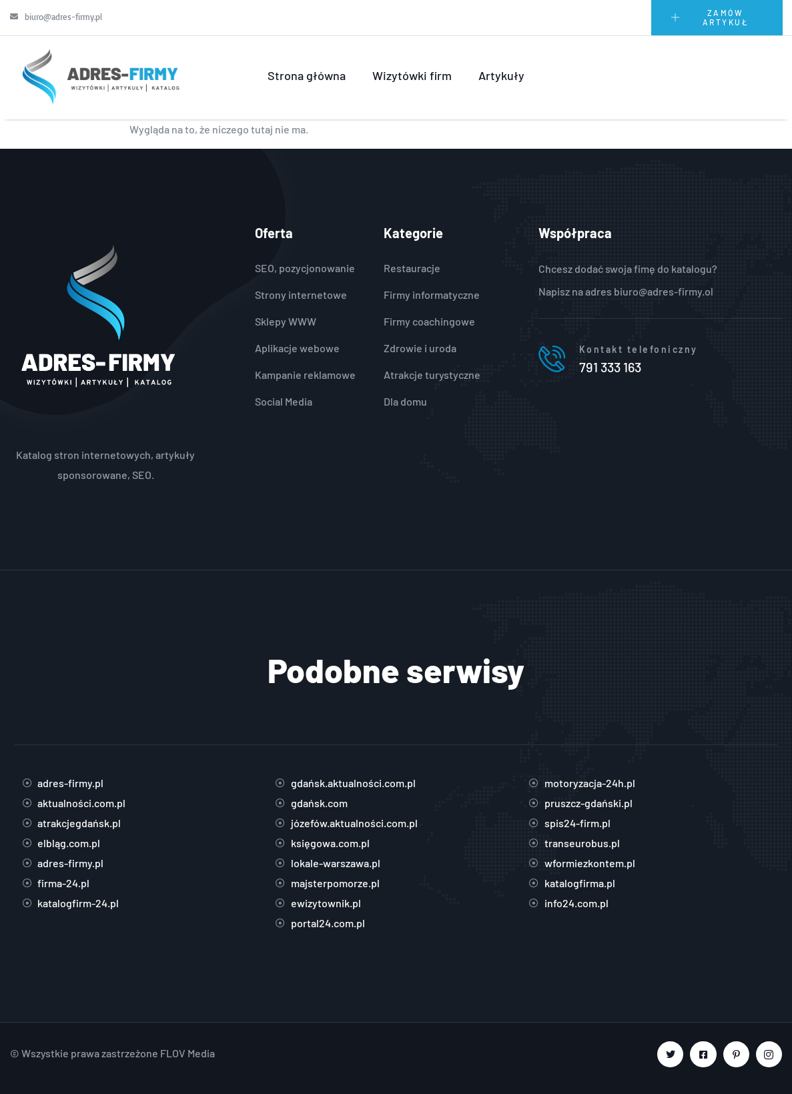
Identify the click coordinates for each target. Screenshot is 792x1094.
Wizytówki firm (412, 75)
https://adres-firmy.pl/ (105, 434)
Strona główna (307, 75)
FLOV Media (187, 1053)
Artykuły (501, 75)
